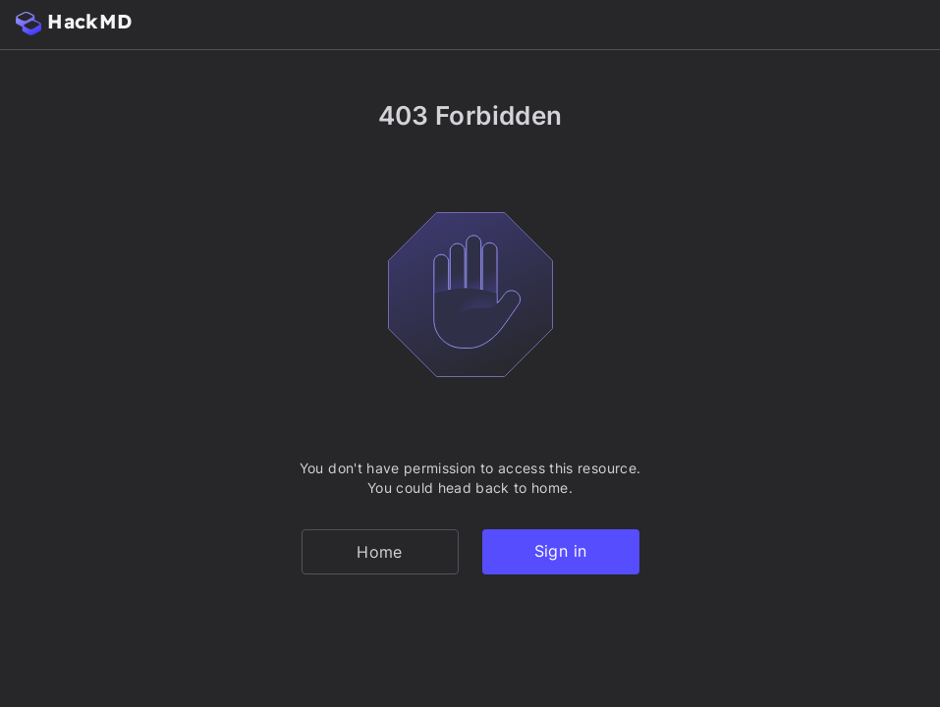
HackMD (74, 22)
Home (379, 552)
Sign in (560, 551)
